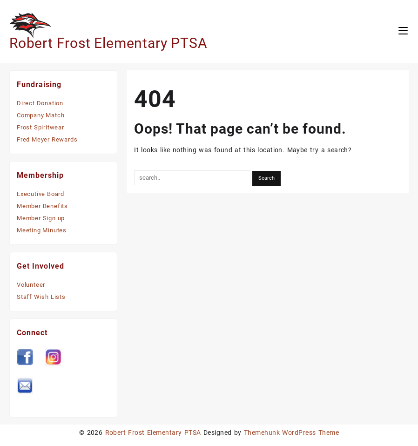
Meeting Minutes (42, 230)
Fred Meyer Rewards (47, 139)
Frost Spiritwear (40, 127)
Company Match (40, 115)
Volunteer (31, 284)
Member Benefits (42, 206)
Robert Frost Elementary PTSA (108, 43)
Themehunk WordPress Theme (291, 432)
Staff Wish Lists (41, 296)
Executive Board (40, 193)
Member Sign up (41, 218)
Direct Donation (40, 103)
